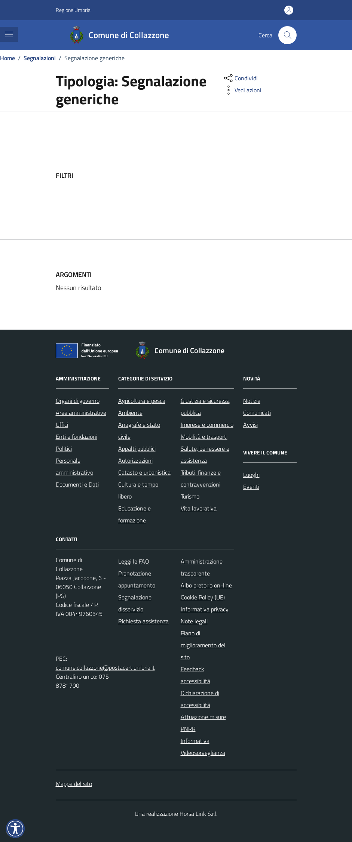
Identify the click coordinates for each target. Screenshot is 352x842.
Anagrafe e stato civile (139, 430)
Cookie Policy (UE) (203, 597)
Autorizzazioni (135, 460)
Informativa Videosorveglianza (203, 746)
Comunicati (257, 412)
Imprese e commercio (207, 424)
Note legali (194, 621)
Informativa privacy (205, 609)
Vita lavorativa (199, 508)
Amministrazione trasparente (202, 567)
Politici (64, 448)
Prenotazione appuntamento (136, 579)
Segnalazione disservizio (134, 603)
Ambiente (130, 412)
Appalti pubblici (137, 448)
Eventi (251, 486)
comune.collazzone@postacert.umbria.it (105, 667)
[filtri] (240, 175)
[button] (15, 828)
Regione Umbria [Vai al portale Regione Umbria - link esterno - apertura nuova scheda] (73, 10)
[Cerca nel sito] (287, 35)
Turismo (190, 496)
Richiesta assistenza (143, 621)
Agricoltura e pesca (141, 400)
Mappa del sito (74, 783)
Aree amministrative (81, 412)
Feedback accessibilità (195, 674)
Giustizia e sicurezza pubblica (205, 406)
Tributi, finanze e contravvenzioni (201, 478)
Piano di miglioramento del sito (203, 645)
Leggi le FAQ (133, 561)
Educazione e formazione (134, 514)
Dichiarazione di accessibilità (200, 698)
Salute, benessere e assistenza (205, 454)
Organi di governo (78, 400)
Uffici (62, 424)
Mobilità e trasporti (204, 436)
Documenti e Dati (77, 484)
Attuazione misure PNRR (203, 722)
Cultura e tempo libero (138, 490)
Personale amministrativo (74, 466)
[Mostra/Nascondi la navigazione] (8, 34)
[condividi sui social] (240, 78)
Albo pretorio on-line (206, 585)
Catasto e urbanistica (144, 472)
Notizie (251, 400)
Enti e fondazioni (76, 436)
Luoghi (251, 474)
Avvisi (250, 424)
